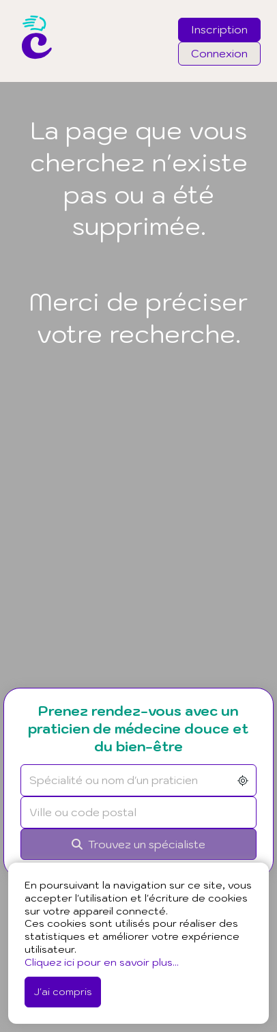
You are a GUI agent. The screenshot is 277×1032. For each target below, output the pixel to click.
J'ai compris (62, 991)
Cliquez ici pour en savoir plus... (102, 962)
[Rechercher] (138, 844)
